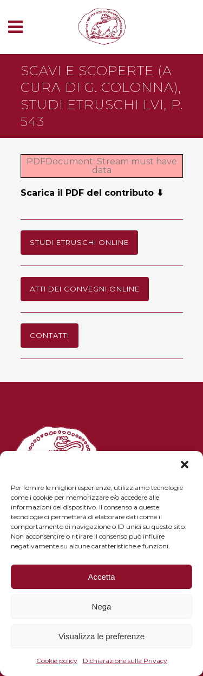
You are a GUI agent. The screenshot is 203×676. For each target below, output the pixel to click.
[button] (185, 465)
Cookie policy (56, 661)
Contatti (49, 335)
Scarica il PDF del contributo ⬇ (92, 193)
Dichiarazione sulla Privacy (125, 661)
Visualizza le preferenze (101, 636)
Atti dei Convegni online (85, 288)
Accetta (101, 576)
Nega (102, 606)
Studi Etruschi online (79, 242)
